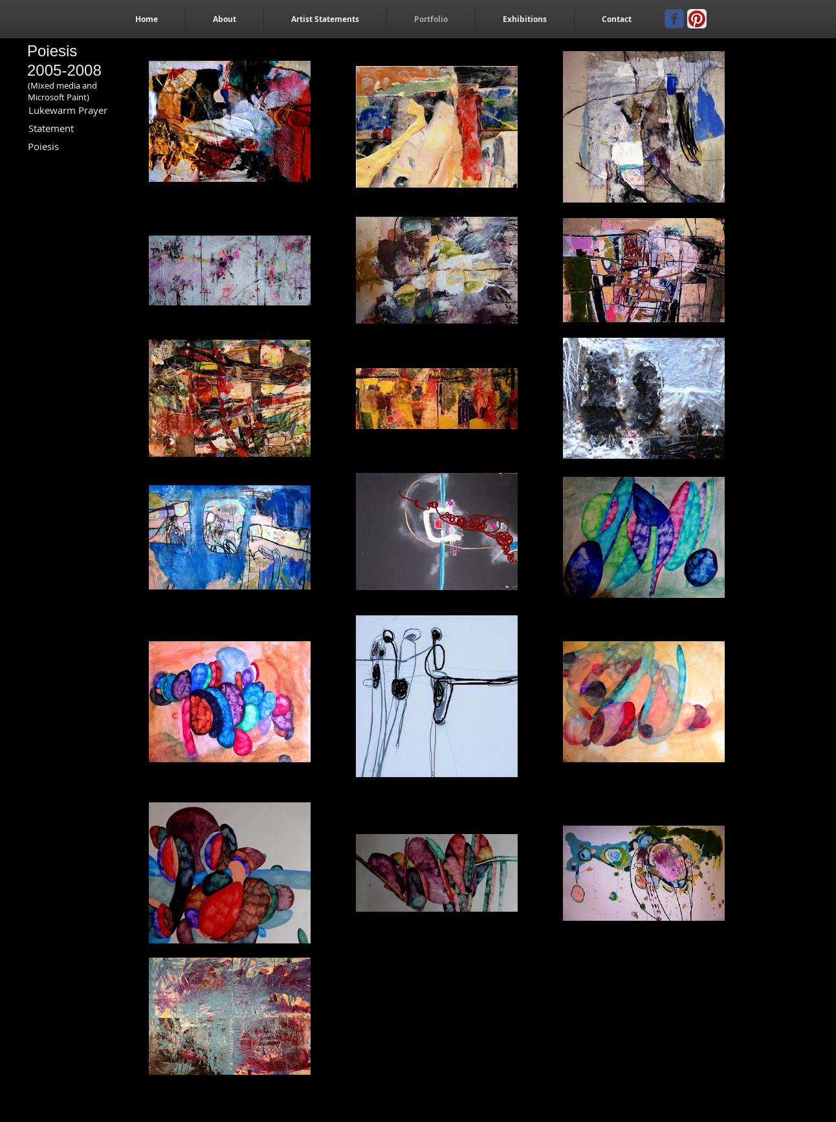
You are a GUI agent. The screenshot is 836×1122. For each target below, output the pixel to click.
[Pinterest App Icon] (697, 18)
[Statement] (51, 128)
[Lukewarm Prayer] (68, 110)
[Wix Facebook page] (674, 18)
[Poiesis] (43, 146)
